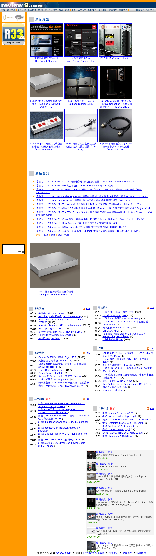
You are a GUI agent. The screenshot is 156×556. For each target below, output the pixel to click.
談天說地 (53, 10)
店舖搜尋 (92, 10)
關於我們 (123, 10)
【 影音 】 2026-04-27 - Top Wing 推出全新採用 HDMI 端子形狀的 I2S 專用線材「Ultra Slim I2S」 (89, 204)
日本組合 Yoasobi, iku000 (116, 327)
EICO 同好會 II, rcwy (49, 328)
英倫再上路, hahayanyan (51, 313)
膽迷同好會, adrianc (49, 338)
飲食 (74, 10)
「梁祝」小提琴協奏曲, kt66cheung (122, 318)
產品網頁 (102, 10)
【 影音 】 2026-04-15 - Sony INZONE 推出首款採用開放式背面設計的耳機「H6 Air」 (82, 227)
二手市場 (82, 10)
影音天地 (22, 10)
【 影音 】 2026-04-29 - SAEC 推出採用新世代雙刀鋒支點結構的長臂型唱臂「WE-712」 (83, 200)
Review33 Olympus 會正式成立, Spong (59, 376)
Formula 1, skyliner (113, 390)
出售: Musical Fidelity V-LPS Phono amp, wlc (62, 433)
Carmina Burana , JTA (115, 315)
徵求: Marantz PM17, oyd (116, 429)
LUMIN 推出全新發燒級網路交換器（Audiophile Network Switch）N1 (55, 292)
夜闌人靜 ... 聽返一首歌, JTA (118, 312)
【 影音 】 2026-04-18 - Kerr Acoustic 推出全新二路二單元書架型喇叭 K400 (77, 223)
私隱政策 (141, 552)
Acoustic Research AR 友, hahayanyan (59, 325)
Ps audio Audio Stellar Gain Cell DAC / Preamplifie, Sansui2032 (124, 335)
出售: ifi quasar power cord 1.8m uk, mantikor (63, 422)
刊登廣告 (113, 552)
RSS (88, 308)
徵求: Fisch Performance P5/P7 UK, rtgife (125, 419)
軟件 (53, 235)
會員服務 (113, 10)
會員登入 (140, 10)
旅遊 (61, 10)
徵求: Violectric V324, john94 (118, 426)
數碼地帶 (42, 10)
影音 (46, 235)
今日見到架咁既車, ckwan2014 (119, 365)
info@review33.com (93, 552)
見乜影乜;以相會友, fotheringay (55, 360)
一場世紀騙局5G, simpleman (53, 379)
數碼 (60, 235)
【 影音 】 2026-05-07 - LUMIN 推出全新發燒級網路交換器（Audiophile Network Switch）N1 (86, 181)
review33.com (63, 552)
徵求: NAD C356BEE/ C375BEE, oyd (122, 432)
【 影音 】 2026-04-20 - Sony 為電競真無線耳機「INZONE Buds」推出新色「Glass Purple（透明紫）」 (92, 219)
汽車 (67, 10)
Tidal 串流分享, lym (113, 339)
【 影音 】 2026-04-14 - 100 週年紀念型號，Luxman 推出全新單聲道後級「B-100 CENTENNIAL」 (89, 231)
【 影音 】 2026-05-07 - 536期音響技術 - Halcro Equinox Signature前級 (75, 185)
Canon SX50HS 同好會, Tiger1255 (57, 357)
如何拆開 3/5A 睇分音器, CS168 (55, 335)
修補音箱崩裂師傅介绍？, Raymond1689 (60, 332)
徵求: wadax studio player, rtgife (119, 416)
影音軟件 (32, 10)
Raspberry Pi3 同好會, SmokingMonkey (60, 316)
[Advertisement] (91, 160)
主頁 (3, 10)
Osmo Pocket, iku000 (50, 373)
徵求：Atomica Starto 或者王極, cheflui (123, 423)
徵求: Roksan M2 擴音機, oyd (118, 436)
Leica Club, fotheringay (51, 370)
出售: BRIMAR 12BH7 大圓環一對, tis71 (60, 439)
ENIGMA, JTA (110, 331)
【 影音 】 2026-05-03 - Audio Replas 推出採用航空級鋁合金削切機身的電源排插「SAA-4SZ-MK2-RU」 (92, 196)
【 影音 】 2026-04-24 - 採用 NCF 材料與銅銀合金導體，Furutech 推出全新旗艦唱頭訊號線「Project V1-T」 (94, 208)
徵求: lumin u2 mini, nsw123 (117, 413)
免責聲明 (127, 552)
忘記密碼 (150, 10)
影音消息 (11, 10)
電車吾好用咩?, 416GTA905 (118, 380)
